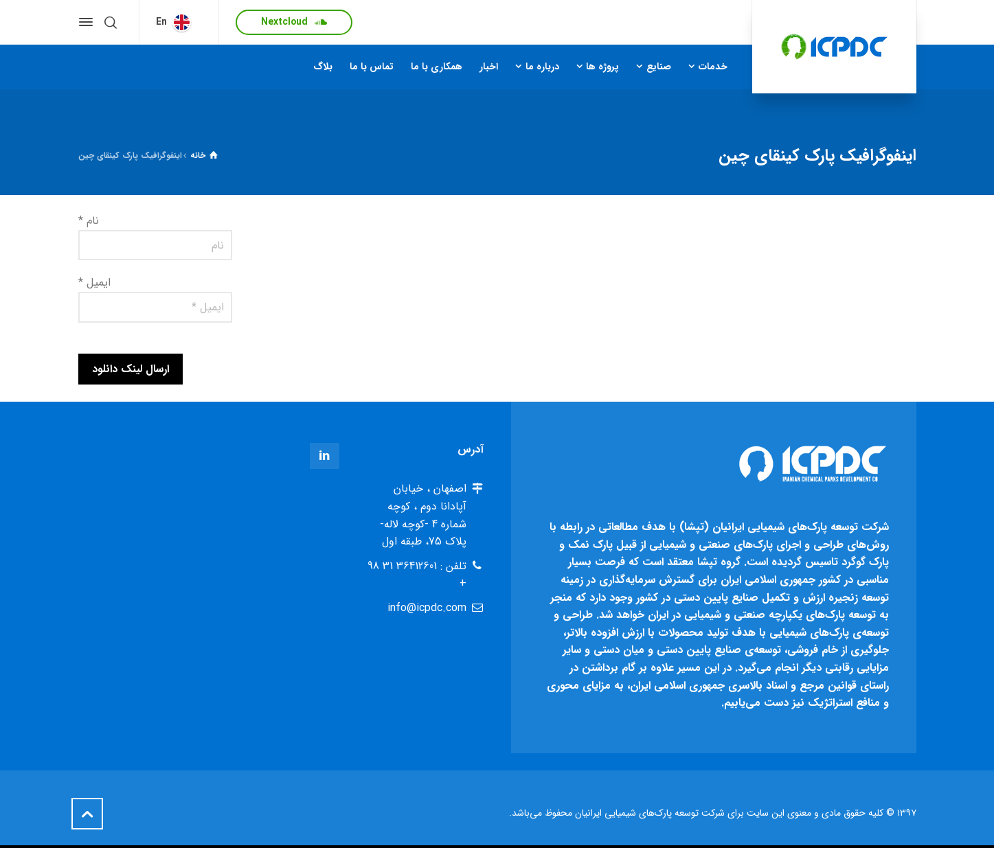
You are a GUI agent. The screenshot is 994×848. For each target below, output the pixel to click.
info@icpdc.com (426, 608)
